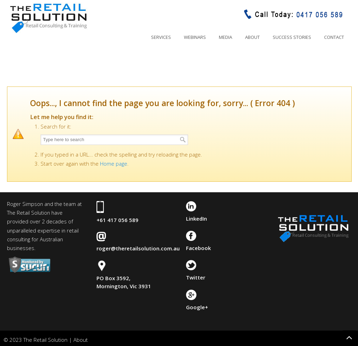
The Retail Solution (48, 18)
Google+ (197, 307)
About (80, 339)
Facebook (198, 247)
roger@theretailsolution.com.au (138, 248)
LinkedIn (196, 218)
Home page (113, 163)
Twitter (195, 277)
